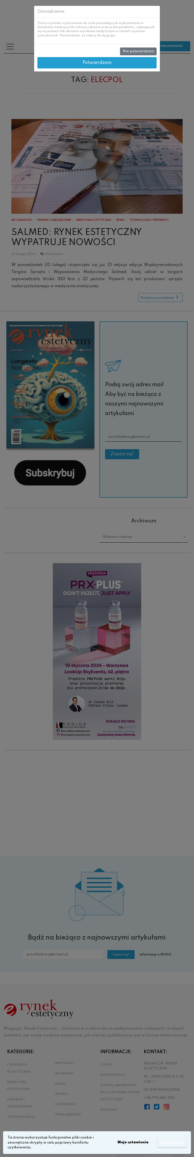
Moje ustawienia (132, 1142)
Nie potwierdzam (138, 51)
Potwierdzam (97, 62)
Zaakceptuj (172, 1142)
